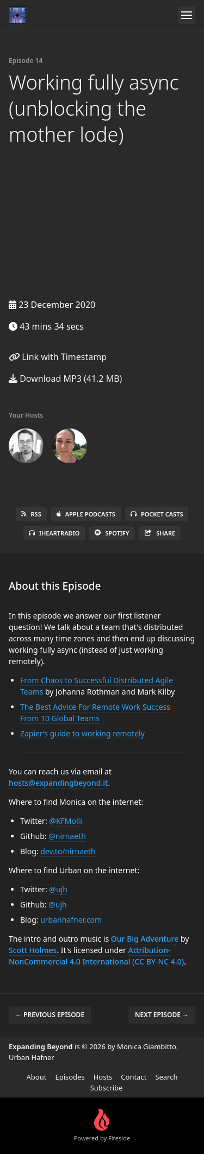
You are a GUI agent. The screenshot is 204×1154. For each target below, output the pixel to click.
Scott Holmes (33, 950)
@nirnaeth (67, 836)
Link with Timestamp (58, 357)
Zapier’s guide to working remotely (82, 733)
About (37, 1077)
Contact (133, 1077)
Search (166, 1077)
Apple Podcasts (86, 514)
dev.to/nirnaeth (67, 851)
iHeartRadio (54, 533)
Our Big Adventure (144, 939)
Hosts (103, 1077)
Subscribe (106, 1088)
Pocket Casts (157, 514)
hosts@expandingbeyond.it (58, 783)
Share (159, 533)
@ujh (58, 889)
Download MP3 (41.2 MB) (65, 378)
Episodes (69, 1077)
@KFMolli (65, 821)
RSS (31, 514)
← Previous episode (49, 1014)
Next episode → (162, 1014)
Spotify (112, 533)
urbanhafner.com (71, 920)
